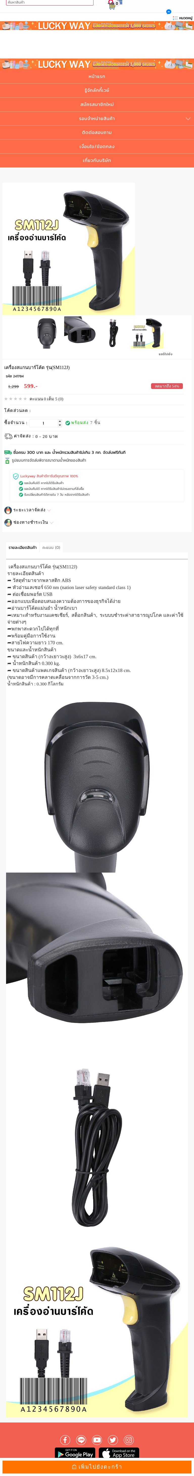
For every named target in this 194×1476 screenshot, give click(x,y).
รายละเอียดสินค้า (23, 546)
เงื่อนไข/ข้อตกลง (97, 146)
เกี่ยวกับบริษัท (97, 160)
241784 (18, 375)
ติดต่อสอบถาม (97, 132)
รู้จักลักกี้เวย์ (97, 90)
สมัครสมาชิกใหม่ (97, 104)
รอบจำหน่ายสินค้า (97, 118)
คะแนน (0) (51, 546)
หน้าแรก (97, 76)
